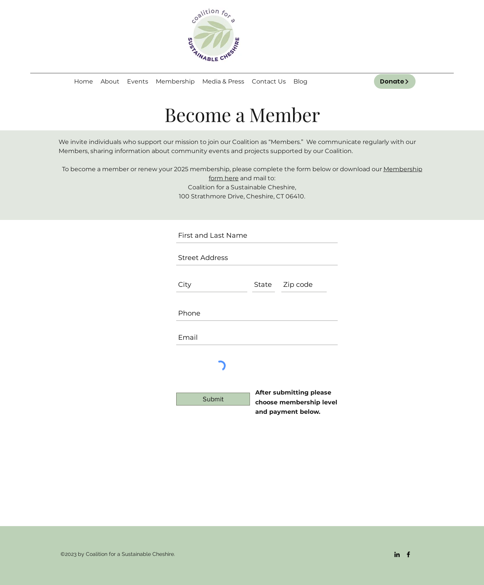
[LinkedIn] (397, 554)
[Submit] (213, 399)
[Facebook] (408, 554)
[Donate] (395, 81)
